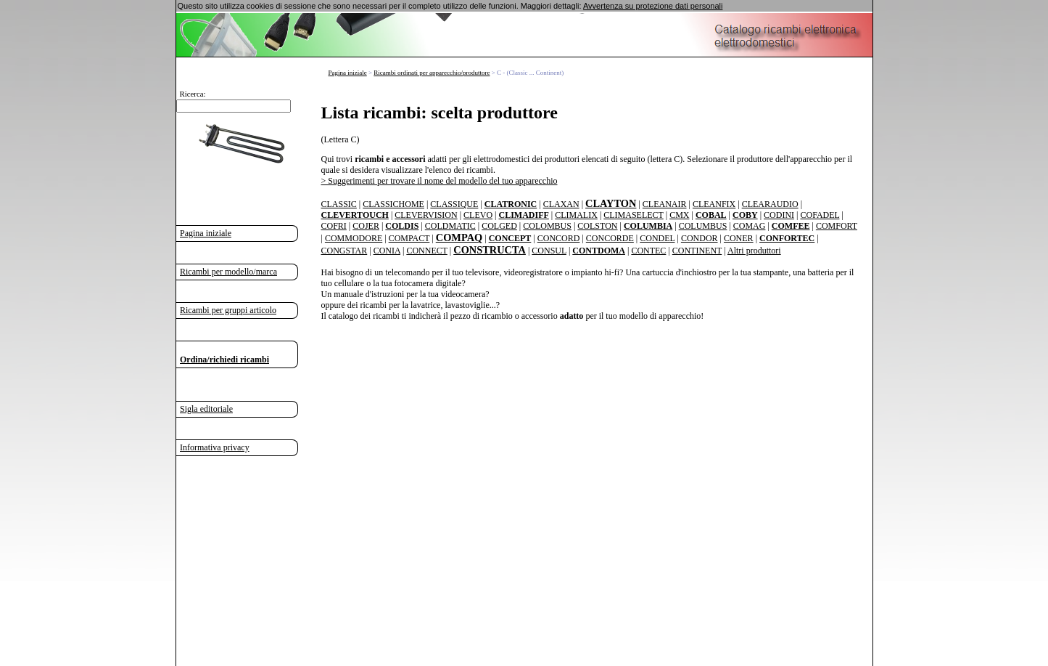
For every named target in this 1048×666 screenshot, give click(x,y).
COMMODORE (353, 238)
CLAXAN (561, 204)
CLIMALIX (576, 215)
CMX (679, 215)
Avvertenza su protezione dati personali (652, 5)
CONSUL (549, 250)
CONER (739, 238)
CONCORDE (610, 238)
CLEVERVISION (426, 215)
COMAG (749, 226)
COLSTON (597, 226)
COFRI (334, 226)
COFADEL (819, 215)
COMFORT (836, 226)
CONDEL (657, 238)
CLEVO (477, 215)
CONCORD (558, 238)
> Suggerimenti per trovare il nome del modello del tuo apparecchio (439, 181)
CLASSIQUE (454, 204)
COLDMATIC (450, 226)
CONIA (387, 250)
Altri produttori (754, 250)
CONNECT (426, 250)
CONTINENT (697, 250)
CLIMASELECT (633, 215)
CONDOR (699, 238)
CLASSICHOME (393, 204)
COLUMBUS (703, 226)
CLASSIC (339, 204)
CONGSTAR (344, 250)
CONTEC (648, 250)
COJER (365, 226)
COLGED (499, 226)
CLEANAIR (665, 204)
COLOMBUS (547, 226)
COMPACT (409, 238)
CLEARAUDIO (770, 204)
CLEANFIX (714, 204)
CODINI (779, 215)
